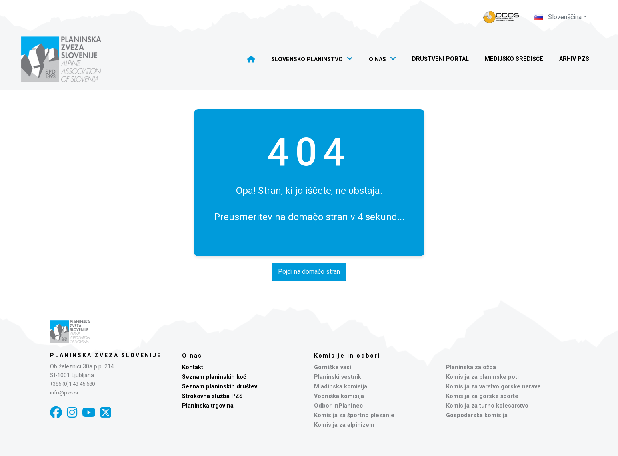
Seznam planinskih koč (214, 377)
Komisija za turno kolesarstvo (487, 405)
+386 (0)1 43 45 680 (72, 384)
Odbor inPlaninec (338, 405)
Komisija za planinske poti (482, 377)
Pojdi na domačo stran (309, 271)
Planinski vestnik (337, 377)
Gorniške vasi (332, 367)
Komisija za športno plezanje (354, 415)
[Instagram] (72, 413)
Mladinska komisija (340, 386)
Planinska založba (471, 367)
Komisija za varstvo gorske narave (493, 386)
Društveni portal (440, 59)
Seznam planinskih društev (219, 386)
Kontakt (192, 367)
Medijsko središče (514, 59)
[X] (105, 413)
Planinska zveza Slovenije (106, 355)
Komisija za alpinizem (344, 425)
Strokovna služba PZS (212, 396)
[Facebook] (56, 413)
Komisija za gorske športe (482, 396)
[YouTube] (89, 413)
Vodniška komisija (339, 396)
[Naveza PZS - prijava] (501, 17)
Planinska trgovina (208, 405)
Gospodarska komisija (477, 415)
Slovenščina (558, 17)
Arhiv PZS (574, 59)
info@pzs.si (64, 393)
